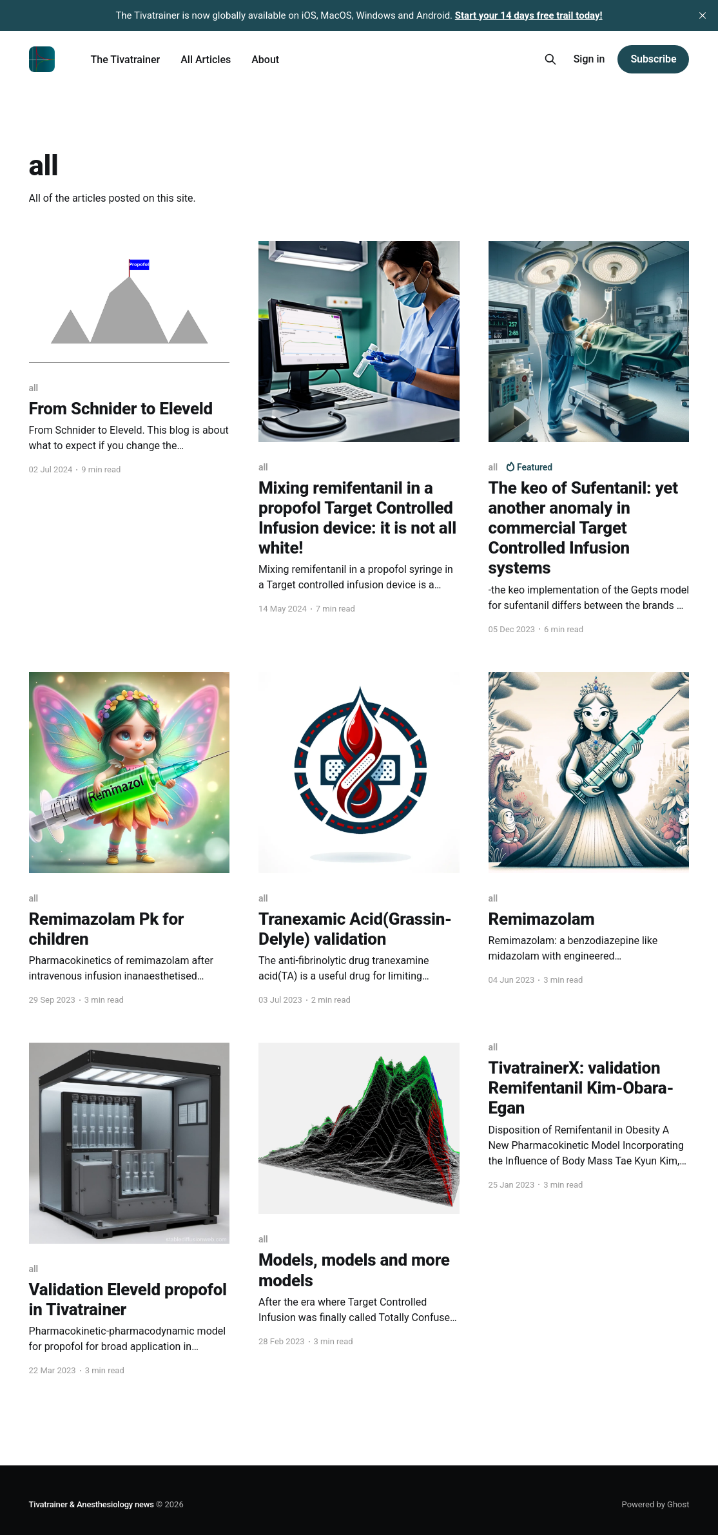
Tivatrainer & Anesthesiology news (91, 1504)
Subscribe (653, 59)
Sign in (589, 59)
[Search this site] (550, 59)
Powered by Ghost (656, 1504)
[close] (702, 15)
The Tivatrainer (125, 59)
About (265, 59)
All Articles (205, 59)
